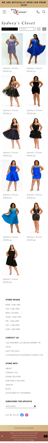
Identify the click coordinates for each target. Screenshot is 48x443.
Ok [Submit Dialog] (45, 438)
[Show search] (44, 11)
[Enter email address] (24, 407)
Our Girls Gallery (15, 381)
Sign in (9, 385)
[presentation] (12, 49)
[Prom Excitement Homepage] (18, 12)
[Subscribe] (40, 407)
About (9, 369)
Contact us (12, 373)
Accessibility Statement (18, 393)
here (32, 441)
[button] (4, 11)
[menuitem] (4, 11)
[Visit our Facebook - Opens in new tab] (22, 416)
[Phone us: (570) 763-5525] (38, 11)
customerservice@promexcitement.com (24, 355)
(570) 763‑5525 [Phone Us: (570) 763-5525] (12, 351)
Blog (8, 389)
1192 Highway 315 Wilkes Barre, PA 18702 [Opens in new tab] (23, 345)
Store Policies (13, 377)
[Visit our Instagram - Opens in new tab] (28, 416)
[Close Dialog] (2, 438)
